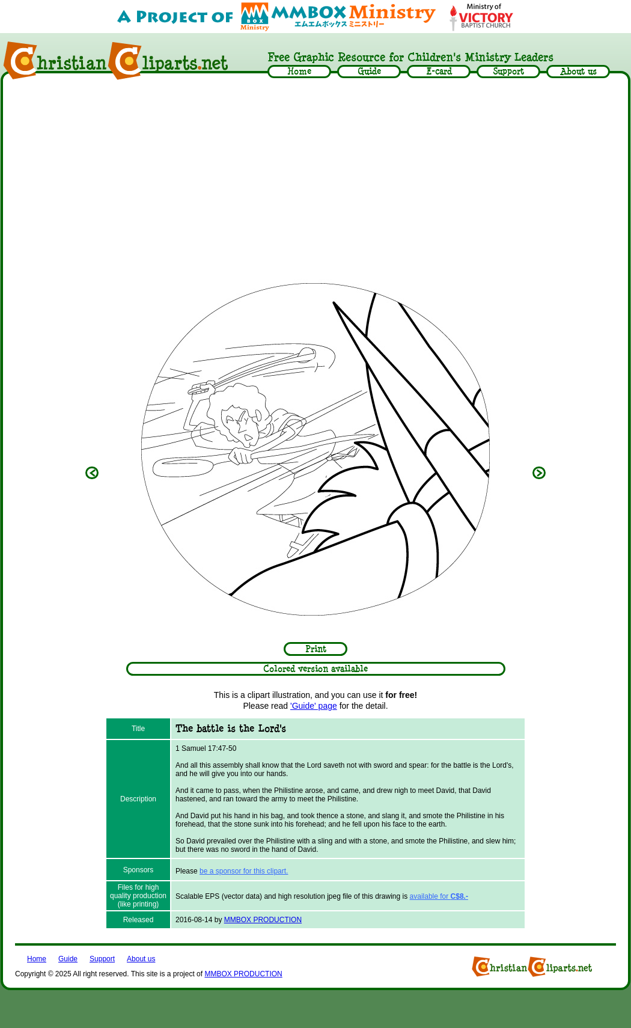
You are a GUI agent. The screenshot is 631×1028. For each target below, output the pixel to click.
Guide (68, 959)
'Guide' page (313, 706)
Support (102, 959)
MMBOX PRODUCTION (263, 920)
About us (141, 959)
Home (36, 959)
